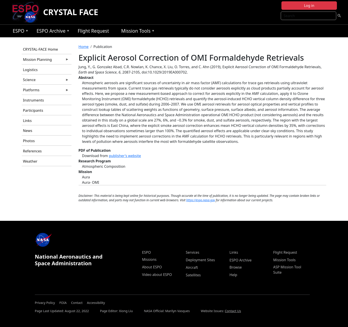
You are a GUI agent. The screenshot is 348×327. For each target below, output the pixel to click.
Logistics (30, 69)
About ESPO (152, 267)
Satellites (193, 275)
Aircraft (192, 267)
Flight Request (93, 31)
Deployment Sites (200, 259)
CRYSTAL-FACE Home (40, 49)
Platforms (45, 91)
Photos (29, 140)
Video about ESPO (157, 274)
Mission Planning (45, 60)
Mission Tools (137, 32)
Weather (30, 161)
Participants (33, 110)
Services (192, 252)
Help (233, 274)
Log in (309, 5)
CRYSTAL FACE (70, 12)
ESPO (19, 32)
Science (45, 80)
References (32, 151)
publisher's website (125, 155)
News (27, 130)
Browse (235, 267)
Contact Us (233, 311)
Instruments (33, 100)
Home (84, 46)
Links (27, 120)
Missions (149, 259)
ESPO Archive (52, 32)
